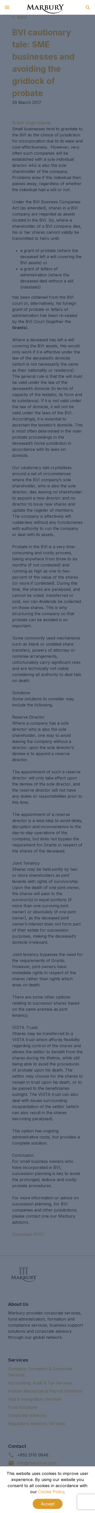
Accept (47, 1503)
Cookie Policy (51, 1491)
